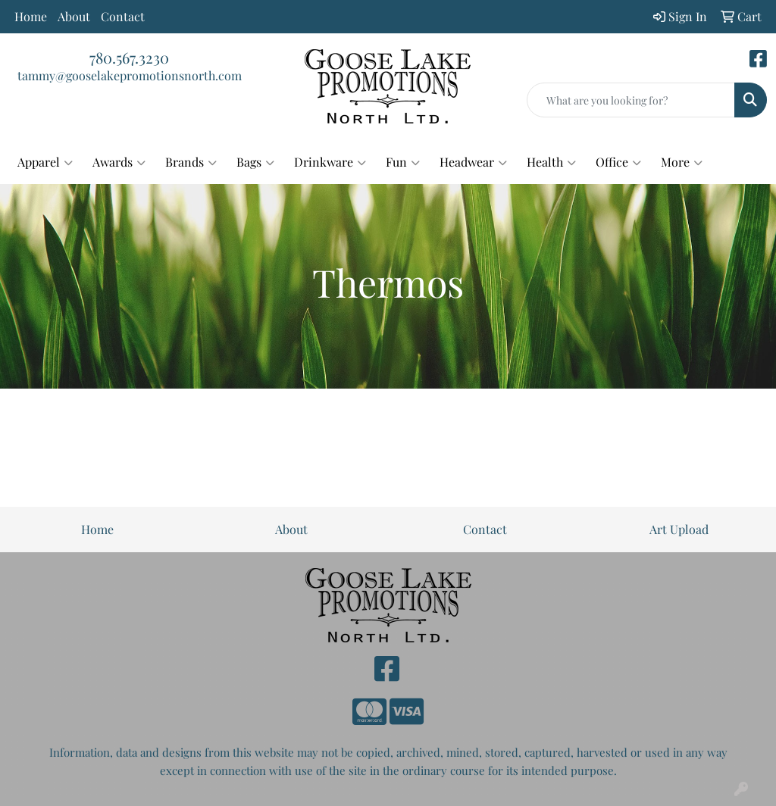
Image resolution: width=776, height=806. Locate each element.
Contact (123, 16)
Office (618, 162)
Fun (403, 162)
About (74, 16)
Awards (119, 162)
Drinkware (330, 162)
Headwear (473, 162)
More (681, 162)
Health (551, 162)
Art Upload (679, 529)
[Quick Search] (631, 100)
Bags (255, 162)
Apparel (45, 162)
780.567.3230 (129, 57)
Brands (191, 162)
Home (30, 16)
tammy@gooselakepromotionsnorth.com (129, 75)
